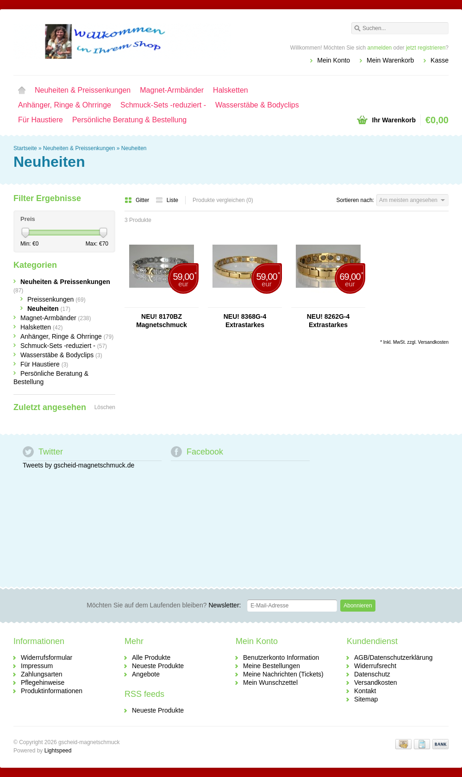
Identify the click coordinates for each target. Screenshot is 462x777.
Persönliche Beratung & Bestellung (129, 120)
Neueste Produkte (158, 666)
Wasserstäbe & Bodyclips (257, 105)
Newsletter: (164, 605)
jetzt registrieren (425, 47)
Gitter (138, 200)
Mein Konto (333, 60)
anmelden (380, 47)
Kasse (440, 60)
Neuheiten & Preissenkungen (83, 90)
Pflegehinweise (42, 682)
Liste (167, 200)
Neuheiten (134, 148)
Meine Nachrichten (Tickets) (283, 674)
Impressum (37, 666)
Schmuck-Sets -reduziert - (163, 105)
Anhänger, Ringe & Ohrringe (64, 105)
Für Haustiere (40, 120)
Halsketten (230, 90)
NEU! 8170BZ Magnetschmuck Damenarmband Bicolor (161, 321)
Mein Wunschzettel (270, 682)
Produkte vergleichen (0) (223, 200)
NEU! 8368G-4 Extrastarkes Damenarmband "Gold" (245, 321)
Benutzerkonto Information (281, 657)
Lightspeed (58, 750)
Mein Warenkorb (390, 60)
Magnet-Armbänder (172, 90)
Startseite (21, 90)
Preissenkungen (56, 299)
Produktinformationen (51, 691)
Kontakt (365, 691)
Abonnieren (357, 605)
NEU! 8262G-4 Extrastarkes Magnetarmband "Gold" (328, 321)
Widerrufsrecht (375, 666)
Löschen (104, 407)
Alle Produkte (151, 657)
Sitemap (366, 699)
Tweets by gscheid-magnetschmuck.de (78, 465)
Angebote (146, 674)
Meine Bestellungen (271, 666)
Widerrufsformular (46, 657)
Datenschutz (372, 674)
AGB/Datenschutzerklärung (393, 657)
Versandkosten (433, 342)
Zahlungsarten (41, 674)
